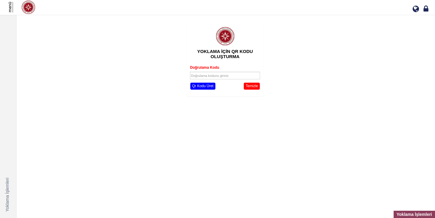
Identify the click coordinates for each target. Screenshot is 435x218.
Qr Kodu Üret (203, 86)
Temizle (252, 86)
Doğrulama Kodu (204, 67)
